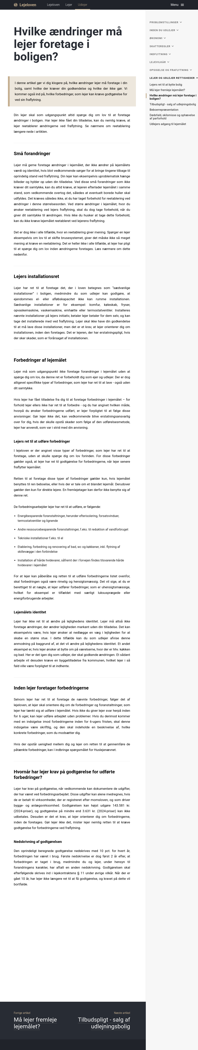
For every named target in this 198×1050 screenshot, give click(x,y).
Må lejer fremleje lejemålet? (167, 90)
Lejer (69, 5)
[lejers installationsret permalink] (12, 269)
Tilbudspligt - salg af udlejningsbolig (173, 104)
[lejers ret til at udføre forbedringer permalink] (12, 432)
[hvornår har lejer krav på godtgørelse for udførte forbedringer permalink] (12, 764)
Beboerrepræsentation (164, 109)
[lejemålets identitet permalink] (12, 603)
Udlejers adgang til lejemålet (168, 124)
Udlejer (82, 6)
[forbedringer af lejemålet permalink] (12, 352)
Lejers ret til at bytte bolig (166, 84)
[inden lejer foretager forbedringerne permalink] (12, 680)
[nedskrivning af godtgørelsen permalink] (12, 833)
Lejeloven (53, 5)
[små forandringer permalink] (12, 146)
